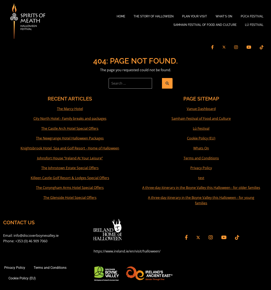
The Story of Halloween (154, 16)
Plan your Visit (194, 16)
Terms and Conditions (201, 158)
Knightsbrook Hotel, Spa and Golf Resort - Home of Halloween (70, 148)
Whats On (201, 148)
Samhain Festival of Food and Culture (204, 24)
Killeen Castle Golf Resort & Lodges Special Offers (70, 178)
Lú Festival (254, 24)
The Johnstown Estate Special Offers (70, 168)
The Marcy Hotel (70, 108)
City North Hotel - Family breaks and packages (69, 118)
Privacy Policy (201, 168)
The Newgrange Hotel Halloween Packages (70, 138)
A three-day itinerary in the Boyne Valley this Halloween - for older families (201, 187)
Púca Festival (252, 16)
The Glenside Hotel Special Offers (70, 197)
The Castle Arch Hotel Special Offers (69, 128)
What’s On (224, 16)
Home (121, 16)
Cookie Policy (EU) (201, 138)
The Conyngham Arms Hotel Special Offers (70, 187)
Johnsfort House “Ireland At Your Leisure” (70, 158)
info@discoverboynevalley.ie (36, 235)
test (201, 178)
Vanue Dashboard (201, 108)
